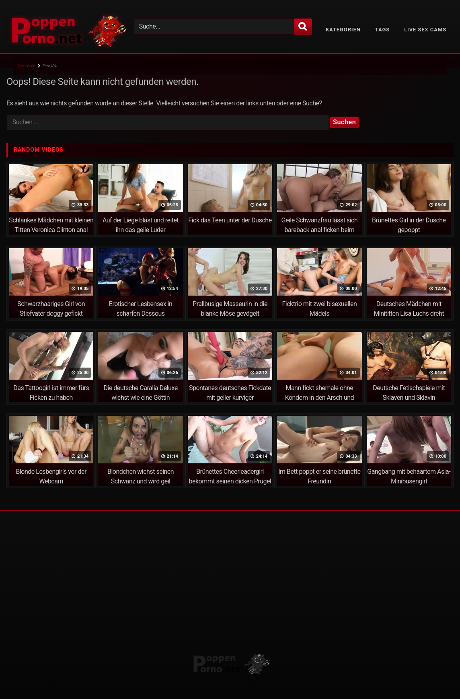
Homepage (26, 66)
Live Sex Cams (425, 30)
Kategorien (343, 30)
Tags (382, 30)
